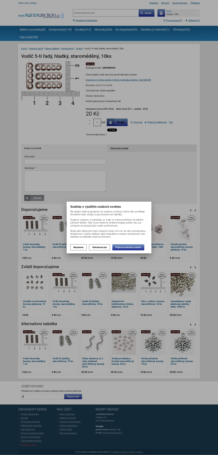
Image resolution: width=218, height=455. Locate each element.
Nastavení (78, 247)
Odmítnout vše (99, 247)
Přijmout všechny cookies (128, 247)
